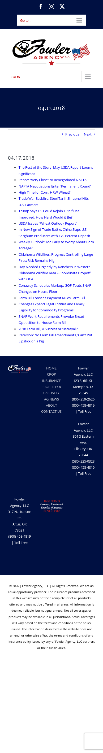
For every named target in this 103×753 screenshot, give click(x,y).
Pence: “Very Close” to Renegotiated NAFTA (53, 179)
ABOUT (51, 405)
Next (88, 134)
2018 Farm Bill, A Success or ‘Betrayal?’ (48, 329)
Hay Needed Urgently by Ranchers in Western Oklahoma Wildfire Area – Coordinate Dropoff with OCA (55, 273)
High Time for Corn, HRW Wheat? (45, 192)
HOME (51, 368)
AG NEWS (51, 399)
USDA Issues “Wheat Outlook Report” (48, 223)
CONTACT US (51, 411)
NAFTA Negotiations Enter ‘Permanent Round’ (55, 186)
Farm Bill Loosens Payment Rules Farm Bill (52, 297)
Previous (72, 134)
